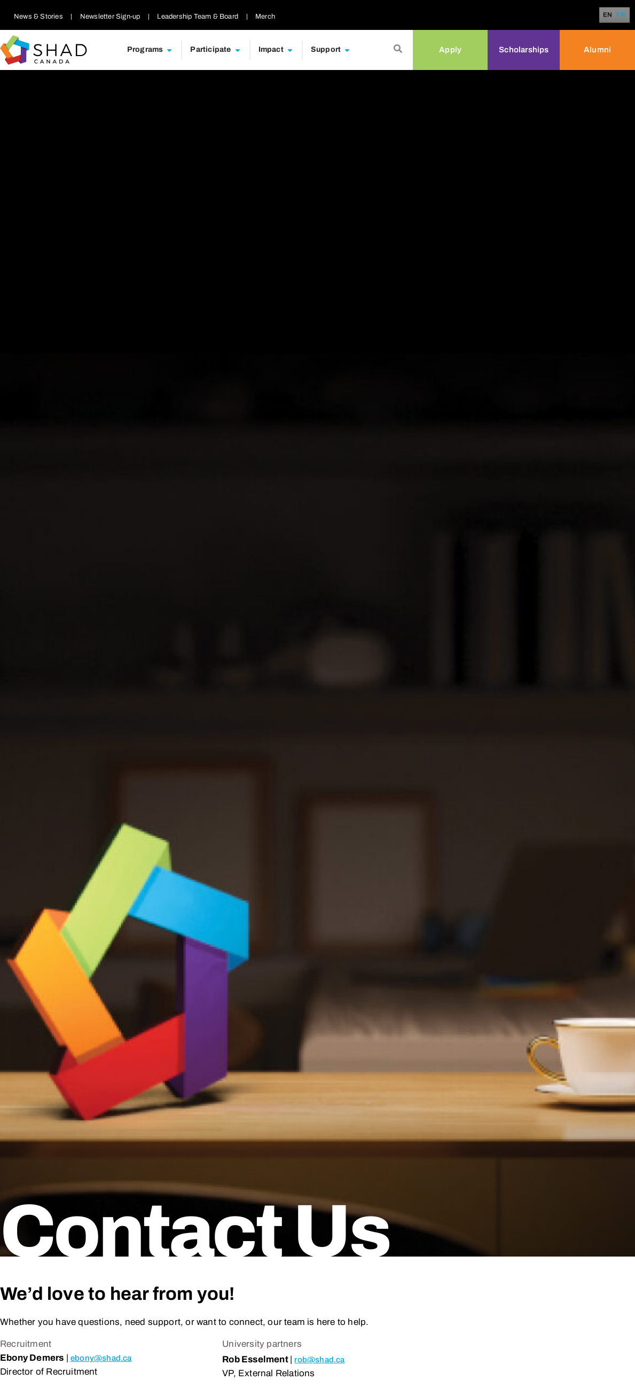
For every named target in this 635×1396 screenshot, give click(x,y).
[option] (621, 15)
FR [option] (621, 15)
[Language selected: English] (616, 15)
